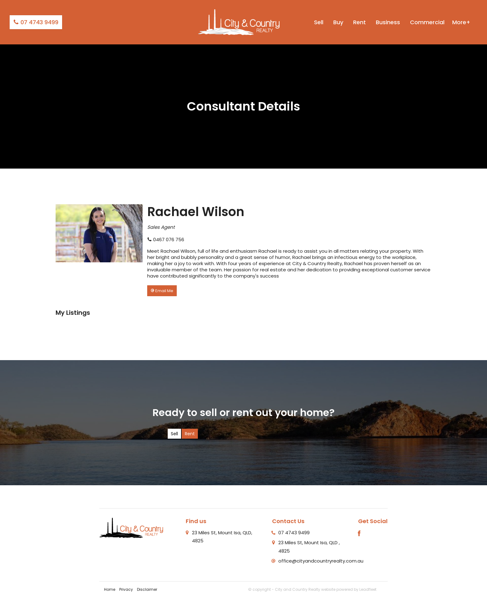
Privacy (126, 589)
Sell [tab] (174, 434)
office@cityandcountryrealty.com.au (320, 561)
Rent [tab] (190, 434)
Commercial (427, 22)
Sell (318, 22)
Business (388, 22)
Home (109, 589)
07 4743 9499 (35, 22)
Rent (359, 22)
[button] (162, 290)
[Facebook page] (359, 534)
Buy (338, 22)
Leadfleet (367, 589)
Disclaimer (147, 589)
